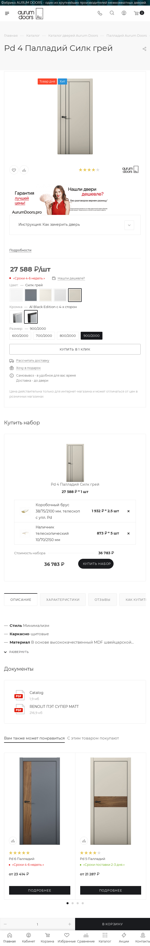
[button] (67, 903)
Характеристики (62, 600)
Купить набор (97, 564)
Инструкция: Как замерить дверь (76, 225)
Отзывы (103, 600)
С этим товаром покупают (93, 738)
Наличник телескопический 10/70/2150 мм (52, 533)
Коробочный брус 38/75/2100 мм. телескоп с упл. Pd (58, 511)
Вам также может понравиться (34, 738)
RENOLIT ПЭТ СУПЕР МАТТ (54, 706)
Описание (20, 600)
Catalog (37, 692)
